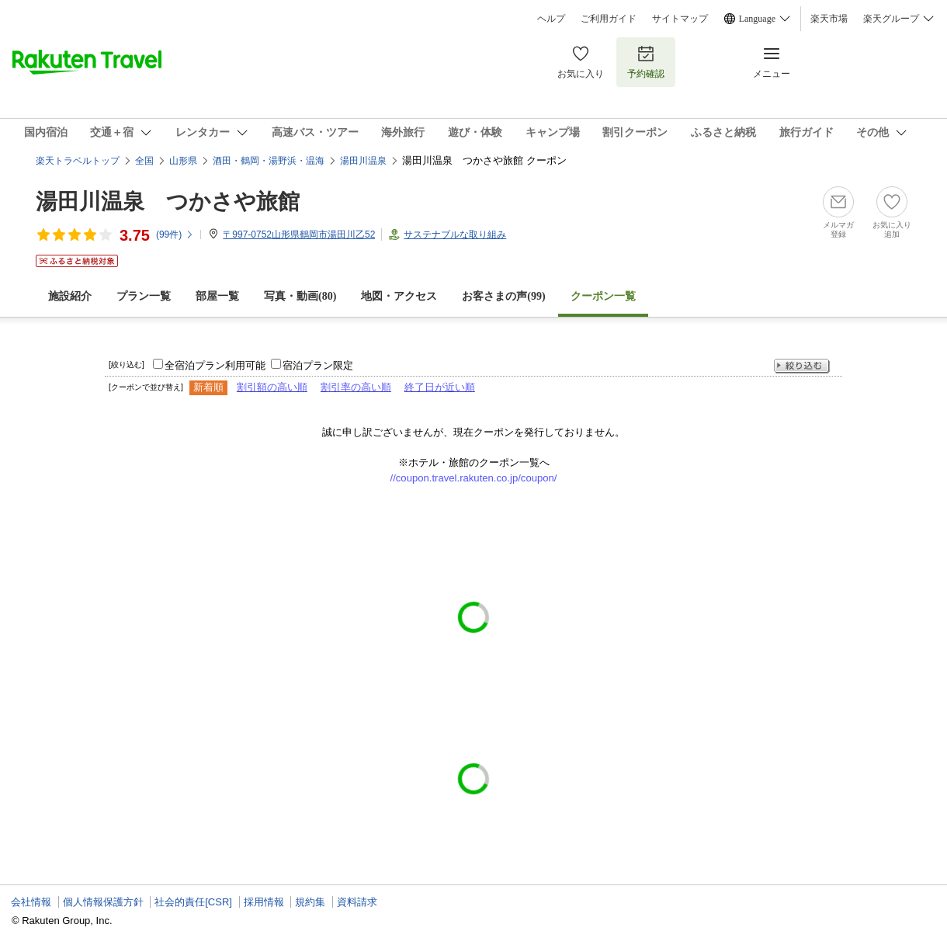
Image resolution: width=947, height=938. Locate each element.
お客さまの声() (503, 296)
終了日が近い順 (439, 387)
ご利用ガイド (609, 18)
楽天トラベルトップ (78, 160)
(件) (175, 234)
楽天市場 (829, 18)
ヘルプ (551, 18)
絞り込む (802, 366)
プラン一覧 (143, 296)
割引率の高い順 (356, 387)
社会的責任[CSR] (193, 902)
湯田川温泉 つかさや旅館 (168, 201)
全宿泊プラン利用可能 (215, 365)
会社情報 (31, 902)
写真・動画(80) (300, 296)
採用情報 (264, 902)
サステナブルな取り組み (455, 234)
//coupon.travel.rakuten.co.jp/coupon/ (473, 478)
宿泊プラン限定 (318, 365)
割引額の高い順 (272, 387)
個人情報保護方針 (103, 902)
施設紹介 (70, 296)
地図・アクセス (399, 296)
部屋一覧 (217, 296)
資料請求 (357, 902)
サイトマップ (680, 18)
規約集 (310, 902)
